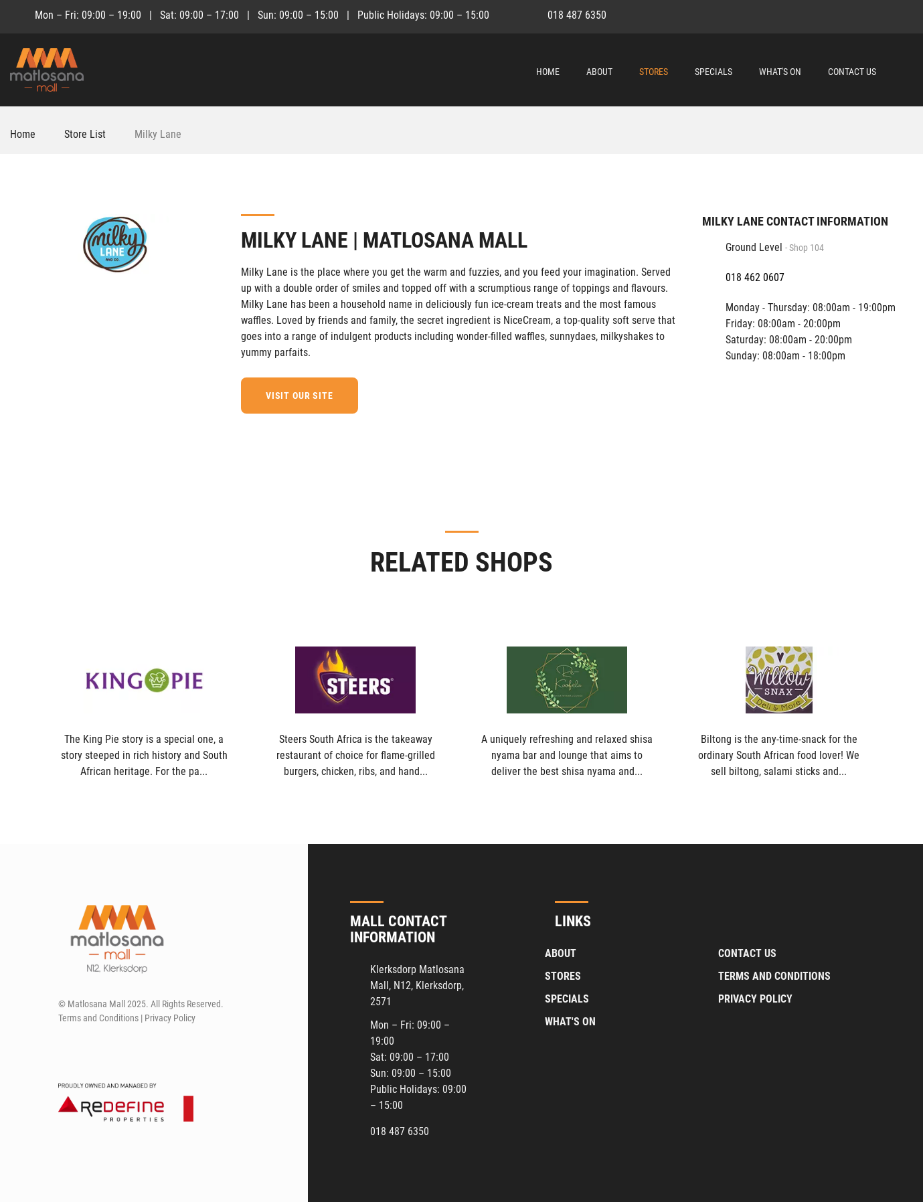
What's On (780, 71)
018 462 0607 (755, 277)
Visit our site (299, 395)
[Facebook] (879, 14)
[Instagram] (904, 14)
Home (548, 71)
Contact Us (852, 71)
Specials (713, 71)
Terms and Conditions (774, 976)
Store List (85, 134)
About (599, 71)
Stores (653, 71)
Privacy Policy (755, 999)
